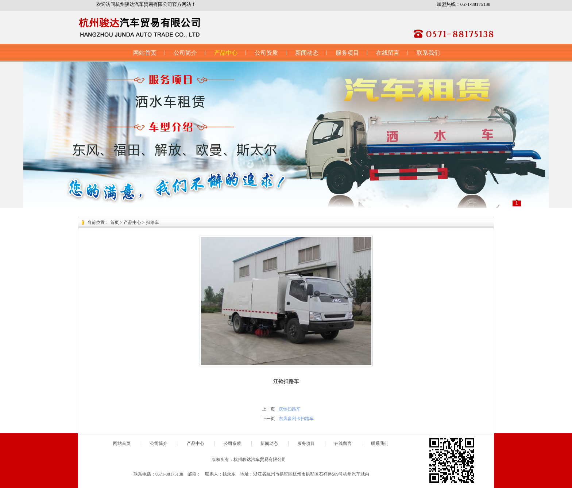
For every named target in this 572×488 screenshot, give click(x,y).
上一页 (268, 409)
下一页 (268, 418)
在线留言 (387, 53)
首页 (114, 222)
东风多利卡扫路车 (296, 418)
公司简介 (185, 53)
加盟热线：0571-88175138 (463, 4)
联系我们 (428, 53)
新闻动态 (306, 53)
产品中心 (225, 53)
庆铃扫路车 (290, 409)
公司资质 (266, 53)
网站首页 (144, 53)
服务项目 (347, 53)
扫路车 (152, 222)
